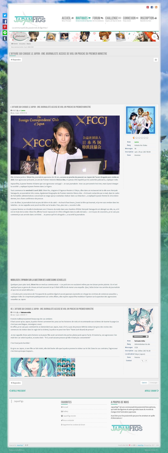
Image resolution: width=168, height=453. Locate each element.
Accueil (68, 18)
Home (15, 44)
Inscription (148, 18)
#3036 (14, 312)
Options (144, 383)
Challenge (113, 18)
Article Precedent (17, 391)
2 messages (153, 383)
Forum (98, 18)
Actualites (22, 44)
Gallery (64, 411)
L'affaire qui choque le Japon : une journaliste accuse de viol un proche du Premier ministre (58, 54)
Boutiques (83, 18)
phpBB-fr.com (20, 450)
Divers (29, 44)
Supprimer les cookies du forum (73, 425)
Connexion (130, 18)
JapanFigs (18, 401)
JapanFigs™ (20, 445)
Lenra (23, 110)
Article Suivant (152, 391)
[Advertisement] (84, 84)
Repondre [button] (16, 60)
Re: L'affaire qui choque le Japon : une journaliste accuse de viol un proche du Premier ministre (52, 309)
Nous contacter (67, 420)
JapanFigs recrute (68, 416)
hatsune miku (26, 312)
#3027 (14, 110)
